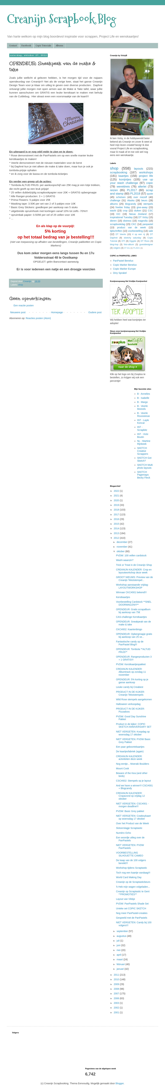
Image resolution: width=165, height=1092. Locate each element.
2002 (117, 1007)
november (122, 546)
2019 (117, 505)
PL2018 (135, 193)
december (122, 542)
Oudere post (95, 312)
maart (120, 959)
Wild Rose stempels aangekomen (134, 699)
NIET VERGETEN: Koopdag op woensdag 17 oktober (133, 733)
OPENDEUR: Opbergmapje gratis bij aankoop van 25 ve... (134, 635)
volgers (116, 248)
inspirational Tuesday (121, 217)
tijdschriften (116, 231)
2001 (117, 1012)
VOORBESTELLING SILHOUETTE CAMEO (129, 854)
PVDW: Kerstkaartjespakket (131, 664)
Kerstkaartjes (123, 597)
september (123, 931)
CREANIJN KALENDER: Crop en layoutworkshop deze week (134, 571)
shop (20, 285)
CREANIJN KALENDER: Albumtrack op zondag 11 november (131, 672)
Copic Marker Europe (124, 268)
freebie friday (123, 207)
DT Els (127, 248)
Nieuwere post (18, 312)
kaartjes (123, 176)
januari (120, 969)
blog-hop (114, 244)
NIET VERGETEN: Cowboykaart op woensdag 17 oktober (133, 817)
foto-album (129, 244)
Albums (59, 45)
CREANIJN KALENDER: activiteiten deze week (129, 758)
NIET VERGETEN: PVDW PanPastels (130, 846)
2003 (117, 1003)
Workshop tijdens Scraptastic (131, 867)
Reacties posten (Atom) (38, 318)
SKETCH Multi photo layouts (145, 466)
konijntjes (125, 179)
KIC (118, 214)
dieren (113, 220)
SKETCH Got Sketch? (144, 459)
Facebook (26, 45)
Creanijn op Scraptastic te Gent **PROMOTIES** (133, 893)
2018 (117, 509)
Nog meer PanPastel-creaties (131, 913)
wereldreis (123, 186)
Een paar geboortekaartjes (130, 746)
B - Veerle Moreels (142, 407)
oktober (121, 551)
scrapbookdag (117, 224)
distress (127, 220)
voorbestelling (135, 231)
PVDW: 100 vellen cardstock (131, 555)
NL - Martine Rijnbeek (143, 442)
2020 (117, 500)
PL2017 (132, 190)
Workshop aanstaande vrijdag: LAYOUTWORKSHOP (132, 586)
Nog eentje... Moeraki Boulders (132, 763)
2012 (117, 538)
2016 (117, 519)
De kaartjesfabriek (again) (130, 751)
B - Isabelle (143, 398)
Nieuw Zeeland (138, 214)
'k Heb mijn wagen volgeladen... (133, 886)
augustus (122, 936)
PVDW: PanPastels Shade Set (132, 903)
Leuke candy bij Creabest (129, 687)
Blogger (120, 1083)
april (119, 954)
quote (150, 193)
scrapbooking (118, 172)
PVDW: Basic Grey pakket (130, 811)
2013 (117, 533)
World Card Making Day (128, 877)
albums (114, 203)
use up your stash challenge (131, 181)
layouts (138, 168)
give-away (142, 207)
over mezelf (140, 197)
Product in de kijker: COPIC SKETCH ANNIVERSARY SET (133, 725)
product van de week (131, 227)
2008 (117, 988)
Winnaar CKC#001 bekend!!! (131, 592)
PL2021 (136, 248)
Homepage (57, 312)
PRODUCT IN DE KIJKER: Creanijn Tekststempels (130, 693)
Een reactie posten (24, 305)
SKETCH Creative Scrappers (142, 451)
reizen (114, 190)
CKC (133, 224)
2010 (117, 979)
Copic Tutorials (43, 45)
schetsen (121, 197)
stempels (148, 203)
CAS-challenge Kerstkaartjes (131, 617)
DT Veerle (121, 234)
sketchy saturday (132, 238)
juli (118, 940)
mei (119, 950)
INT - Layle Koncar (143, 421)
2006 (117, 998)
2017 (117, 514)
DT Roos (145, 241)
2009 (117, 984)
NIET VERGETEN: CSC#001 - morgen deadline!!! (132, 805)
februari (121, 964)
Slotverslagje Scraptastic (129, 828)
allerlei (142, 186)
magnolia (143, 220)
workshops (146, 172)
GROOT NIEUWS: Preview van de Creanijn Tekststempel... (134, 578)
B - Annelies (143, 393)
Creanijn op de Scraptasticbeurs (133, 882)
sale (150, 231)
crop (125, 210)
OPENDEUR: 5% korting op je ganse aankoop (132, 681)
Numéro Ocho (123, 832)
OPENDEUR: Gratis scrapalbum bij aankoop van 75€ (133, 611)
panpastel (147, 224)
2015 (117, 523)
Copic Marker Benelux (125, 264)
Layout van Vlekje (125, 899)
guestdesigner (146, 244)
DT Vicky (143, 217)
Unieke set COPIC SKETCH (131, 908)
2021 (117, 495)
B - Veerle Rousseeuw (143, 414)
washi (113, 210)
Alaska (130, 200)
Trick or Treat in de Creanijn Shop (134, 565)
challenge (115, 200)
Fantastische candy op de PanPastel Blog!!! (130, 643)
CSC (150, 210)
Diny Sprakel (120, 273)
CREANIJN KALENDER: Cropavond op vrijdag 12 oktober (130, 796)
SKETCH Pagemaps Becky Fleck (143, 475)
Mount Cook (122, 768)
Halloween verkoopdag (128, 704)
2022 (117, 491)
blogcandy (130, 203)
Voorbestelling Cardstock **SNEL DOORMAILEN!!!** (133, 603)
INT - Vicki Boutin (142, 435)
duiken (137, 210)
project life (146, 176)
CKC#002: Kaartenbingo (129, 629)
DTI (123, 241)
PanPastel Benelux (123, 260)
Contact (13, 45)
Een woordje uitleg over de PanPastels (130, 839)
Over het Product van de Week (132, 823)
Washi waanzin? (124, 560)
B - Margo (142, 402)
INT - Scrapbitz (142, 428)
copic (149, 183)
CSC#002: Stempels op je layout (133, 780)
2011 (117, 974)
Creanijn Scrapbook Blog (61, 19)
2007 (117, 993)
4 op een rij (138, 234)
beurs (144, 200)
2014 (117, 528)
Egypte (132, 241)
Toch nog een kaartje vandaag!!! (133, 872)
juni (119, 945)
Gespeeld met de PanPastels (131, 917)
